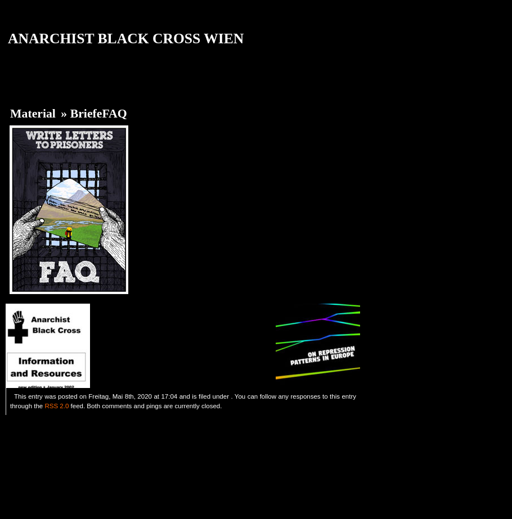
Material (33, 113)
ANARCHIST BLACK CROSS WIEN (126, 38)
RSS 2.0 (56, 406)
